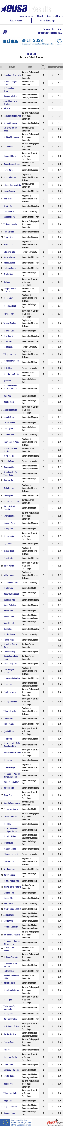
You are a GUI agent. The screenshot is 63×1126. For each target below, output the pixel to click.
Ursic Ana (7, 395)
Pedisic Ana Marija (11, 808)
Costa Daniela (9, 455)
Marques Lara (9, 787)
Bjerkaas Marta (9, 313)
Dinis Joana (8, 1049)
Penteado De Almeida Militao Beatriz (12, 942)
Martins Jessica (10, 1034)
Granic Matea (9, 892)
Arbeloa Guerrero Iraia (12, 185)
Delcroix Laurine (10, 177)
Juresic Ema (8, 610)
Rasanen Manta (10, 434)
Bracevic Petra (9, 523)
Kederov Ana (8, 920)
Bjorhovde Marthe (10, 1056)
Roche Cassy (8, 297)
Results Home (16, 20)
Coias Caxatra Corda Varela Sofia (11, 473)
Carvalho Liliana (10, 848)
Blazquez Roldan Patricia (10, 290)
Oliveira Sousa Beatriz (12, 908)
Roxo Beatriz (8, 335)
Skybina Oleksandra (11, 137)
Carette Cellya (9, 767)
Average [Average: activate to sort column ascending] (59, 66)
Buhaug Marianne (10, 701)
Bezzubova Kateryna (11, 990)
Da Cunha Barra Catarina (10, 89)
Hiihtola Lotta (9, 903)
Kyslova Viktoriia (10, 816)
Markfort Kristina (10, 1018)
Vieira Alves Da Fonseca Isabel (9, 1007)
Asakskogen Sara (10, 409)
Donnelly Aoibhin (10, 305)
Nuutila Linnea (9, 634)
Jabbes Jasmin (9, 262)
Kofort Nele (8, 341)
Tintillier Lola (9, 861)
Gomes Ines (8, 628)
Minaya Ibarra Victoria (12, 886)
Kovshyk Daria (9, 1042)
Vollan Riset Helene (11, 1093)
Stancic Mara (9, 417)
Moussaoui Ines (9, 467)
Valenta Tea (8, 1064)
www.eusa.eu (26, 16)
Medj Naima (8, 198)
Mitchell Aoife (9, 273)
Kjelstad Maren (9, 731)
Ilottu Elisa (8, 368)
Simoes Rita (8, 897)
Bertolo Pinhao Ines (11, 880)
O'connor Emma (9, 1112)
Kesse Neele (8, 558)
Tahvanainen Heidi (11, 854)
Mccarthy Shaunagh (11, 593)
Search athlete (55, 16)
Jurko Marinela (9, 982)
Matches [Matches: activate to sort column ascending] (52, 66)
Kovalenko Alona (10, 692)
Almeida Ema (8, 718)
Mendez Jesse (9, 401)
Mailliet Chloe (9, 616)
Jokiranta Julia (9, 251)
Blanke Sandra (9, 191)
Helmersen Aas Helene (12, 752)
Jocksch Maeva (9, 216)
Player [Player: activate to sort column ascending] (12, 66)
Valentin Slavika (10, 710)
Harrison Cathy (9, 479)
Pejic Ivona (8, 543)
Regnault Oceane (10, 1106)
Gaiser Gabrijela (10, 605)
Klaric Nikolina (9, 422)
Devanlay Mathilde (11, 926)
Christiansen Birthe (11, 1026)
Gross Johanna (9, 257)
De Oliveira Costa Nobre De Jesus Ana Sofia (11, 388)
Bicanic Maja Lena (11, 663)
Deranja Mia (8, 528)
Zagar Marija (8, 169)
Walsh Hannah (9, 622)
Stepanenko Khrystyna (12, 115)
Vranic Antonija (10, 651)
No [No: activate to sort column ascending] (1, 66)
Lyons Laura (8, 380)
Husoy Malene (9, 565)
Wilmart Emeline (10, 323)
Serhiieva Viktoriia (11, 956)
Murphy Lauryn (9, 874)
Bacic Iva (7, 823)
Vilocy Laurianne (10, 354)
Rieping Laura (9, 723)
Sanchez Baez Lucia (11, 501)
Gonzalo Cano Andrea (12, 803)
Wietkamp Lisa (9, 868)
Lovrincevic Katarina (12, 1069)
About (40, 16)
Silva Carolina (9, 231)
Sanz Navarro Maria (11, 373)
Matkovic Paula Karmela (10, 508)
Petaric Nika (8, 236)
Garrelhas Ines (9, 599)
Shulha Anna (8, 146)
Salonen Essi (8, 346)
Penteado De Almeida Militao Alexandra (12, 775)
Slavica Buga (9, 639)
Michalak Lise (9, 487)
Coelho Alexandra (10, 123)
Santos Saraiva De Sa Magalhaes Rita (12, 744)
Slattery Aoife (9, 428)
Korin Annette (9, 211)
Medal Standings (47, 20)
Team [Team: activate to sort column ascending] (30, 66)
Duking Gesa (8, 1013)
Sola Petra (8, 738)
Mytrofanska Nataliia (12, 934)
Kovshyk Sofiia (9, 515)
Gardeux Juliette (10, 95)
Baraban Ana (8, 587)
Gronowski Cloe (10, 550)
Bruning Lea (8, 495)
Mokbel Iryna (8, 1083)
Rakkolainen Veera (11, 582)
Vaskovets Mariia (10, 224)
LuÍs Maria (7, 108)
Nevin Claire (8, 842)
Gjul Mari (7, 281)
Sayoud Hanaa (9, 1075)
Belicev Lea (8, 759)
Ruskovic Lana (9, 330)
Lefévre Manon (9, 575)
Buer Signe (8, 999)
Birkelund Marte (10, 155)
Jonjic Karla (8, 1100)
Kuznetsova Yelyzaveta (12, 74)
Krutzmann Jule (9, 970)
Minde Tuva (8, 795)
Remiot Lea (8, 684)
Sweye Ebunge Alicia (11, 441)
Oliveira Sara (8, 205)
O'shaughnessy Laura (12, 781)
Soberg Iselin (9, 535)
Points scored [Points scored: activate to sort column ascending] (43, 67)
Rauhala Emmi (9, 461)
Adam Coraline (9, 914)
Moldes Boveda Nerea (12, 163)
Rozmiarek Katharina (12, 678)
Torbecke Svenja (10, 267)
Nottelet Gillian (10, 836)
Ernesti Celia (8, 244)
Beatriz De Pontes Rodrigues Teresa (11, 830)
